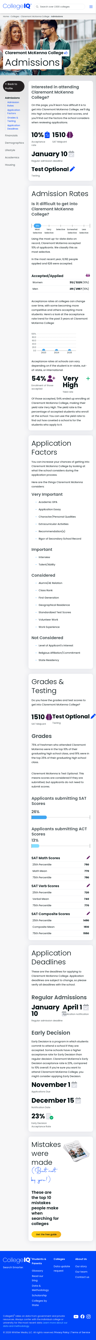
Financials (11, 135)
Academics (12, 157)
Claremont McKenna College (35, 16)
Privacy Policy (61, 1332)
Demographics (14, 143)
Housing (10, 165)
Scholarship (39, 1295)
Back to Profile (11, 86)
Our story (81, 1266)
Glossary (37, 1270)
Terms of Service (80, 1332)
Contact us (82, 1277)
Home (6, 16)
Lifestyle (10, 150)
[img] (17, 8)
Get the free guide (46, 1234)
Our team (81, 1271)
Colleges (15, 16)
